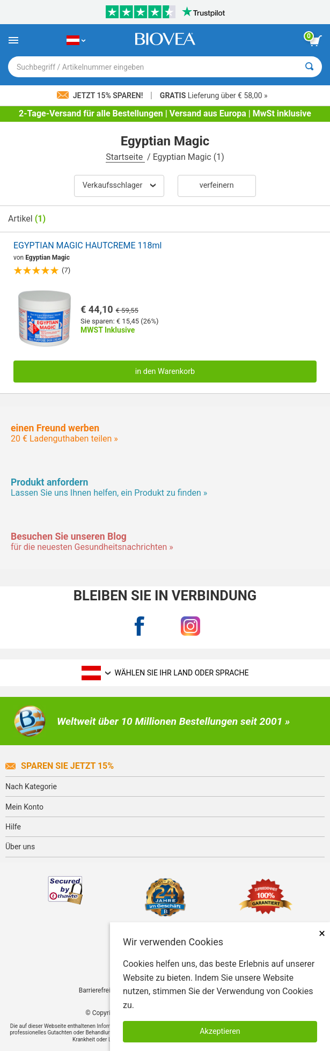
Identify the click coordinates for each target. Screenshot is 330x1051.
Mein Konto (24, 807)
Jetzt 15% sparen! (101, 95)
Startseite (125, 157)
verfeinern (217, 185)
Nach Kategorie (31, 786)
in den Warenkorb (165, 371)
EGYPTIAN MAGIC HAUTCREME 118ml (87, 245)
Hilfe (13, 826)
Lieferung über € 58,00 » (214, 95)
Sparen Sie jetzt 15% (59, 766)
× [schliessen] (322, 933)
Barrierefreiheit (100, 990)
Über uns (20, 846)
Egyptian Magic (47, 257)
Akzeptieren (220, 1031)
